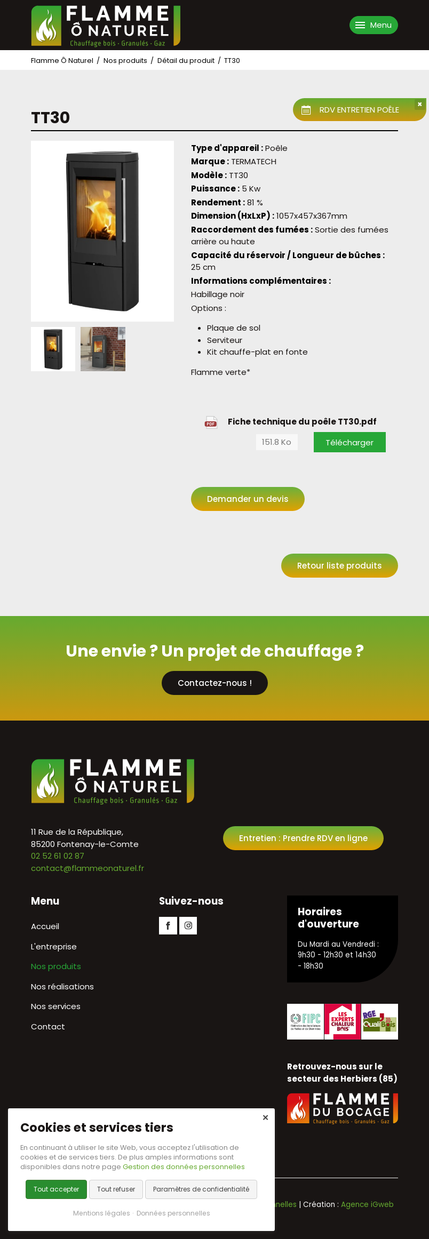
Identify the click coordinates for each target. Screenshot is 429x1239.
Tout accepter (56, 1189)
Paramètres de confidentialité (201, 1189)
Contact (48, 1026)
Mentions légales (101, 1213)
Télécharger (349, 442)
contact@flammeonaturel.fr (87, 868)
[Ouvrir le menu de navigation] (373, 25)
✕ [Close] (265, 1117)
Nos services (56, 1006)
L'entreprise (54, 946)
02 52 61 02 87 (57, 855)
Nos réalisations (62, 986)
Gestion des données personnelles (184, 1166)
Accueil (45, 926)
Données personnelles (173, 1213)
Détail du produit (186, 60)
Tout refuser (116, 1189)
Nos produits (125, 60)
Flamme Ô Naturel (62, 60)
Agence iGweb (367, 1205)
